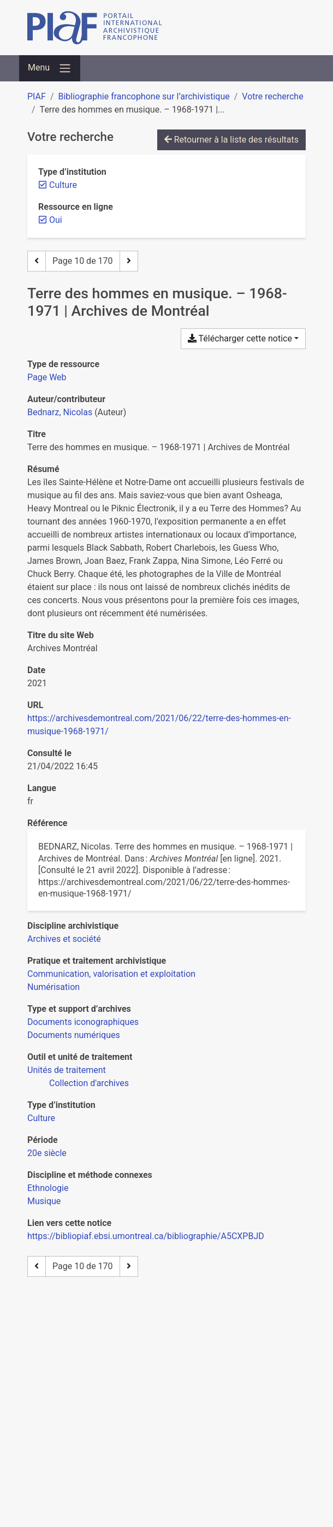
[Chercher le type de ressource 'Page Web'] (47, 377)
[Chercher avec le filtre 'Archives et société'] (64, 939)
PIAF (36, 96)
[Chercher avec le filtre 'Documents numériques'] (73, 1035)
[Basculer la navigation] (49, 68)
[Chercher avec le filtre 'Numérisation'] (53, 987)
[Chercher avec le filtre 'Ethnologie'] (47, 1188)
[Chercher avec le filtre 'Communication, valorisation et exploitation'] (111, 974)
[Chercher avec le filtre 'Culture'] (41, 1118)
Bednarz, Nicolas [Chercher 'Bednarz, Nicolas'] (59, 412)
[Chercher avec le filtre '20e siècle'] (47, 1153)
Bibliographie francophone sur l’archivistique (143, 96)
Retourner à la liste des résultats (231, 139)
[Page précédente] (36, 261)
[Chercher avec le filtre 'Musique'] (44, 1201)
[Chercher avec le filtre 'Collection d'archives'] (89, 1083)
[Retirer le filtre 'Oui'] (55, 220)
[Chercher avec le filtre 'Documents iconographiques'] (83, 1022)
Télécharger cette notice (240, 338)
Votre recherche (272, 96)
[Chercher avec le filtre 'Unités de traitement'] (66, 1070)
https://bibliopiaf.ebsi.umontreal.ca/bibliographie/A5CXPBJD (145, 1236)
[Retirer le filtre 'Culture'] (63, 185)
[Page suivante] (129, 261)
